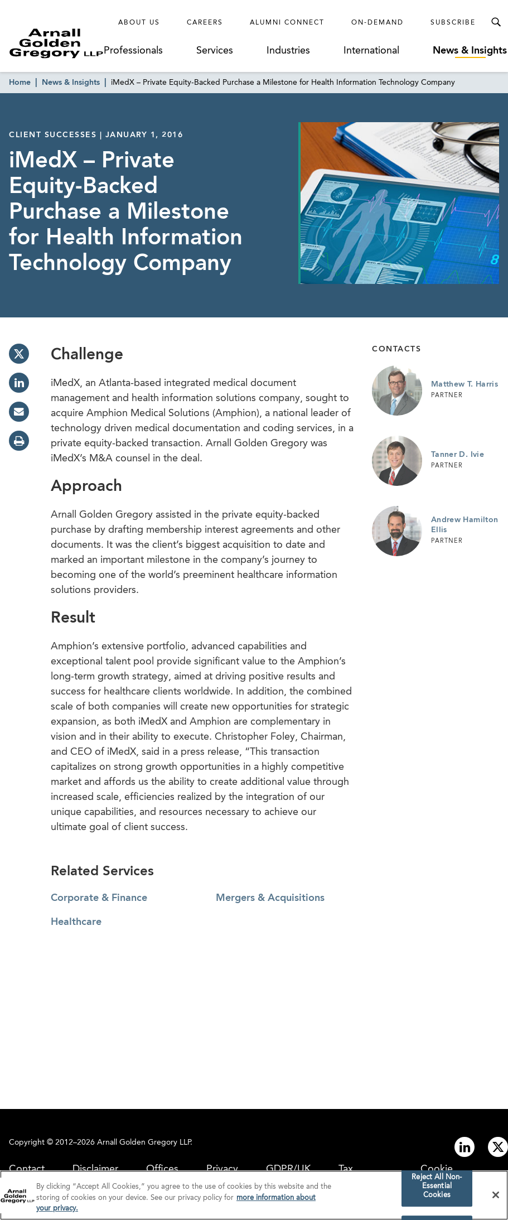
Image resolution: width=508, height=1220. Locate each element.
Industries (288, 51)
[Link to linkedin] (464, 1147)
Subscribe (453, 23)
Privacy (222, 1169)
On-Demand (377, 23)
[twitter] (19, 354)
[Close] (495, 1196)
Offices (162, 1169)
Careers (205, 23)
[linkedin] (19, 383)
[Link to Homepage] (56, 43)
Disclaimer (95, 1169)
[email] (19, 412)
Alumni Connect (287, 23)
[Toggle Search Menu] (496, 22)
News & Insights (470, 51)
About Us (139, 23)
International (371, 51)
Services (214, 51)
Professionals (133, 51)
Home (20, 82)
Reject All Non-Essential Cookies (437, 1187)
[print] (19, 441)
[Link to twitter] (498, 1147)
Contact (27, 1169)
